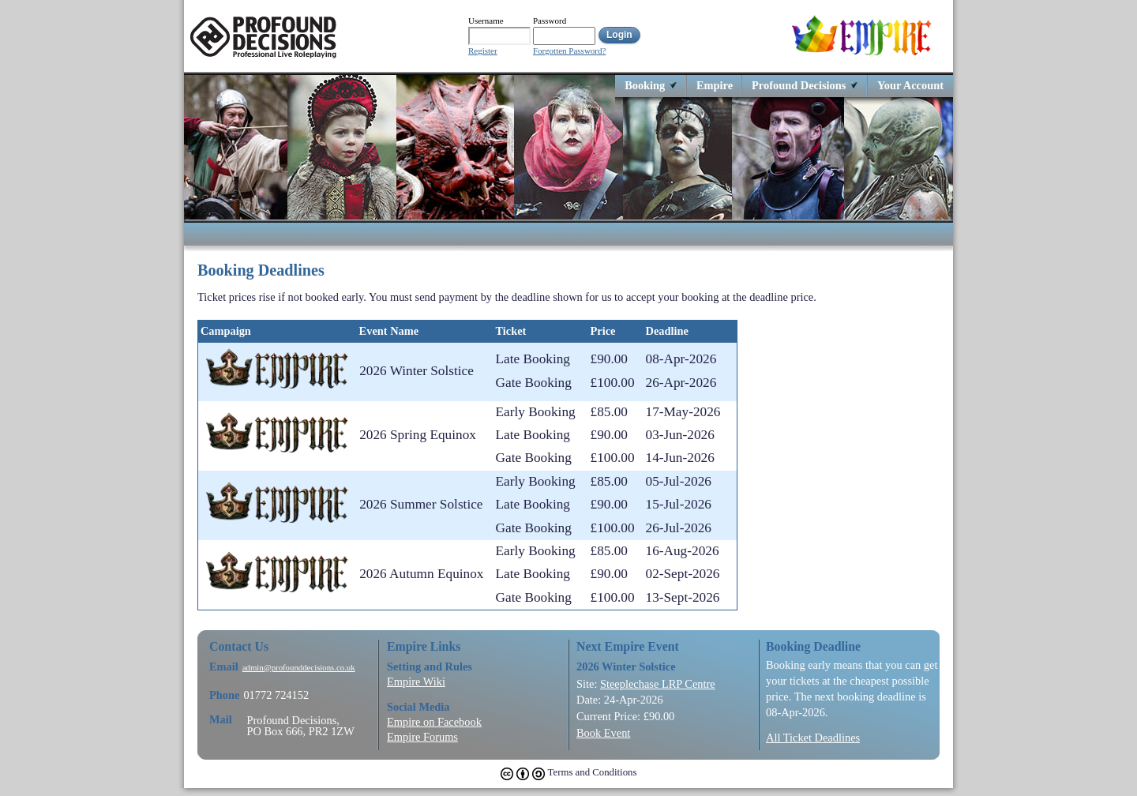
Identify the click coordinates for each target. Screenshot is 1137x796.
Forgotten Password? (569, 51)
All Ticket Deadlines (813, 737)
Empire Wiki (416, 681)
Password (549, 20)
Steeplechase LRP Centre (657, 684)
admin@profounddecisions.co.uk (298, 667)
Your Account (910, 85)
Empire (714, 85)
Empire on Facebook (434, 721)
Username (486, 20)
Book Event (603, 732)
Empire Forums (422, 736)
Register (482, 51)
